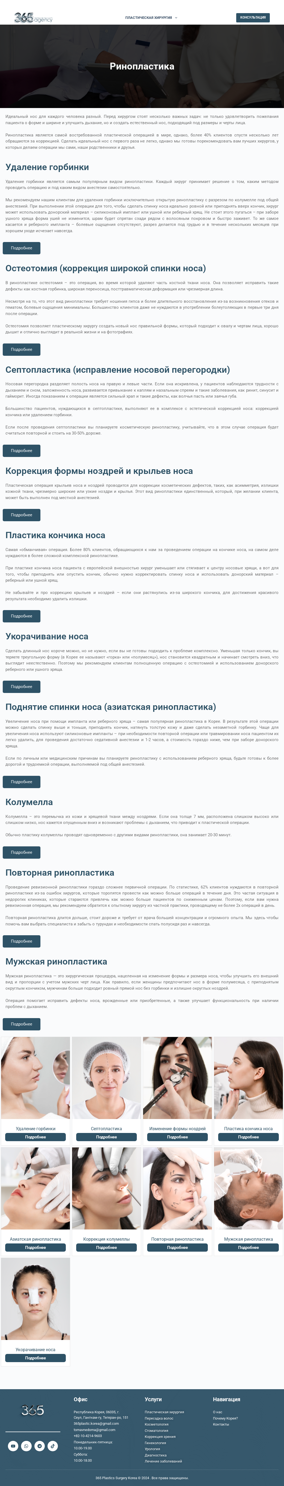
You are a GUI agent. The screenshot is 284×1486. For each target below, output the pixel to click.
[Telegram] (268, 6)
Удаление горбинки (35, 1128)
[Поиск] (229, 18)
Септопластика (106, 1128)
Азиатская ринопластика (35, 1239)
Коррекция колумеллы (106, 1239)
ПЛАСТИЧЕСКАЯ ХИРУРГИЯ (152, 17)
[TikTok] (260, 6)
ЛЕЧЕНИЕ (109, 17)
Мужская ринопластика (248, 1239)
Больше (195, 17)
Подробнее (21, 248)
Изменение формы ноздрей (177, 1128)
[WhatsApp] (243, 6)
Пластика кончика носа (248, 1128)
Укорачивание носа (35, 1349)
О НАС (86, 18)
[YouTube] (251, 6)
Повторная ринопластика (177, 1239)
